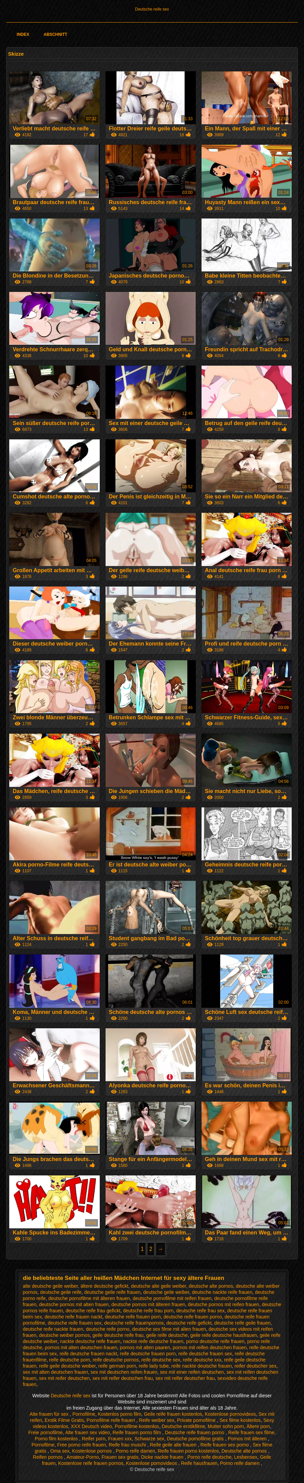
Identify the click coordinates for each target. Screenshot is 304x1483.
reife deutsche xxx (202, 1359)
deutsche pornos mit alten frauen (74, 1304)
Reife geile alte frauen (174, 1444)
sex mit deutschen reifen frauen (124, 1372)
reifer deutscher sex (255, 1366)
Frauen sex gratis (119, 1457)
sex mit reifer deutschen (64, 1378)
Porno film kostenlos (57, 1438)
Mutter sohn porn (226, 1426)
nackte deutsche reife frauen (90, 1341)
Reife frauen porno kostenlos (188, 1451)
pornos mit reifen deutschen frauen (210, 1347)
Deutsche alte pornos (244, 1451)
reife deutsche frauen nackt (88, 1353)
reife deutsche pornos (116, 1359)
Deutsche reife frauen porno (195, 1432)
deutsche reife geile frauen (242, 1323)
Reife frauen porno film (137, 1432)
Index (23, 34)
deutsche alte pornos (211, 1286)
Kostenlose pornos (92, 1451)
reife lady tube (154, 1366)
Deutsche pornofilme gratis (196, 1438)
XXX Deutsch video (91, 1426)
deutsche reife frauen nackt (73, 1316)
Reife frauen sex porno (225, 1444)
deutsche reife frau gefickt (93, 1310)
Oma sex (59, 1451)
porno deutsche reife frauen (215, 1341)
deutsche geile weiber (166, 1292)
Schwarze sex (149, 1438)
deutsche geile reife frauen (112, 1292)
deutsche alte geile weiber (158, 1286)
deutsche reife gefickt (188, 1323)
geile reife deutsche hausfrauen (223, 1335)
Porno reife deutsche (209, 1457)
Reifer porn (94, 1438)
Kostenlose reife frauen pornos (90, 1463)
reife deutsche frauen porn (148, 1353)
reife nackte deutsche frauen (201, 1366)
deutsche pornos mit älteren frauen (148, 1304)
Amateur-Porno (82, 1457)
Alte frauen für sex (50, 1414)
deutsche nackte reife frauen (222, 1292)
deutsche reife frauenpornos (134, 1323)
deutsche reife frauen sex (74, 1323)
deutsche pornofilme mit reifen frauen (172, 1298)
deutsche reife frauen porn (133, 1316)
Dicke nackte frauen (163, 1457)
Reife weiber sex (157, 1420)
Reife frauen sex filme (251, 1432)
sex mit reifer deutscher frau (185, 1378)
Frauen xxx (120, 1438)
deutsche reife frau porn (148, 1310)
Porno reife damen (135, 1451)
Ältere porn (258, 1426)
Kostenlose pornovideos (230, 1414)
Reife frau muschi (128, 1444)
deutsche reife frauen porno (192, 1316)
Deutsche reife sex (152, 9)
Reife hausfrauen (199, 1463)
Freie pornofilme (45, 1432)
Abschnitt (55, 34)
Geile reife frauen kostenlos (173, 1414)
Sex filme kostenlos (240, 1420)
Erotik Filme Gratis (64, 1420)
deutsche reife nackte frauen (53, 1329)
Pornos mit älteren (248, 1438)
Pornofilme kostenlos (137, 1426)
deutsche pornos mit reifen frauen (223, 1304)
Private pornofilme (197, 1420)
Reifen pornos (48, 1457)
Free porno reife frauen (81, 1444)
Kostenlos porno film (119, 1414)
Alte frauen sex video (87, 1432)
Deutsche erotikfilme (183, 1426)
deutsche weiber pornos (64, 1335)
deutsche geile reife (60, 1292)
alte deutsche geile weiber (50, 1286)
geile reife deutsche (167, 1335)
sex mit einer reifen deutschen (192, 1372)
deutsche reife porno (107, 1329)
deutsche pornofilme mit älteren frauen (89, 1298)
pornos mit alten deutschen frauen (81, 1347)
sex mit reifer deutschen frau (123, 1378)
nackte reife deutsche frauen (153, 1341)
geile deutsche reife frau (118, 1335)
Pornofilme (83, 1414)
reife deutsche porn (69, 1359)
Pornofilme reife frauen (112, 1420)
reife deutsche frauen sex (205, 1353)
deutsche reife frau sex (200, 1310)
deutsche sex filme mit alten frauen (169, 1329)
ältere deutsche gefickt (104, 1286)
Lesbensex (245, 1457)
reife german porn (117, 1366)
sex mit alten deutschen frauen (55, 1372)
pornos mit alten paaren (145, 1347)
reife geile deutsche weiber (67, 1366)
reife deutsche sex (160, 1359)
